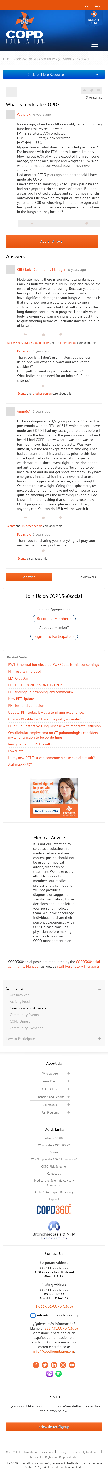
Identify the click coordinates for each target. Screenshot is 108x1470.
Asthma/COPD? (20, 764)
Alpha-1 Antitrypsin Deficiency (54, 1192)
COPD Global (50, 1089)
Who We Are (50, 1073)
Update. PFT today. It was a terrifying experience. (46, 712)
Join (88, 5)
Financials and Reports (50, 1097)
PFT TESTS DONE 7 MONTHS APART (36, 685)
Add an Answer (52, 241)
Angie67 (23, 411)
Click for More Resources (46, 74)
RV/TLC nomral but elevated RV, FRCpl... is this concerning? (53, 664)
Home (8, 59)
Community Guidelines (85, 1452)
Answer (29, 577)
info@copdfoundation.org (53, 1351)
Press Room (50, 1081)
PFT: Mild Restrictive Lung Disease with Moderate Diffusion (54, 726)
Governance (50, 1105)
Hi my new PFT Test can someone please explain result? (51, 757)
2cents (22, 393)
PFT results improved (24, 671)
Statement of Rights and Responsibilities (53, 1457)
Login (99, 5)
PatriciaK (24, 114)
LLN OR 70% (18, 678)
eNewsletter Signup (54, 1426)
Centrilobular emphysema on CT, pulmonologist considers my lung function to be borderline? (53, 735)
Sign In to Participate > (54, 636)
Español (54, 1199)
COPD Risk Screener (54, 1166)
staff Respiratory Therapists (78, 966)
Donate (94, 18)
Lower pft (15, 751)
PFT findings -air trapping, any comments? (40, 692)
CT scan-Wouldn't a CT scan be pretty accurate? (44, 719)
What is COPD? (54, 1138)
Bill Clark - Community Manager (41, 269)
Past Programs (50, 1112)
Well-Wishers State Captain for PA (28, 343)
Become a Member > (54, 618)
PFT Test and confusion (26, 705)
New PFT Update (21, 698)
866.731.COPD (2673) (61, 1328)
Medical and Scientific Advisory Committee (54, 1183)
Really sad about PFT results (30, 744)
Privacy (62, 1452)
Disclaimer (46, 1452)
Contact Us (54, 1173)
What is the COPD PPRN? (54, 1145)
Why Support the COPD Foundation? (54, 1159)
